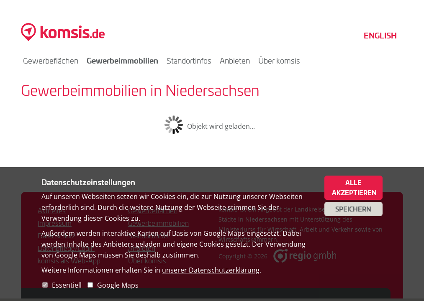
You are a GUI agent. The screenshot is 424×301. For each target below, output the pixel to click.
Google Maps (118, 285)
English (380, 35)
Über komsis (279, 60)
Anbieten (235, 60)
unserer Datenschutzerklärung (211, 270)
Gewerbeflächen (50, 60)
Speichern (353, 209)
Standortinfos (189, 60)
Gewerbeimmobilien (122, 60)
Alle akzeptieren (354, 188)
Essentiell (67, 285)
